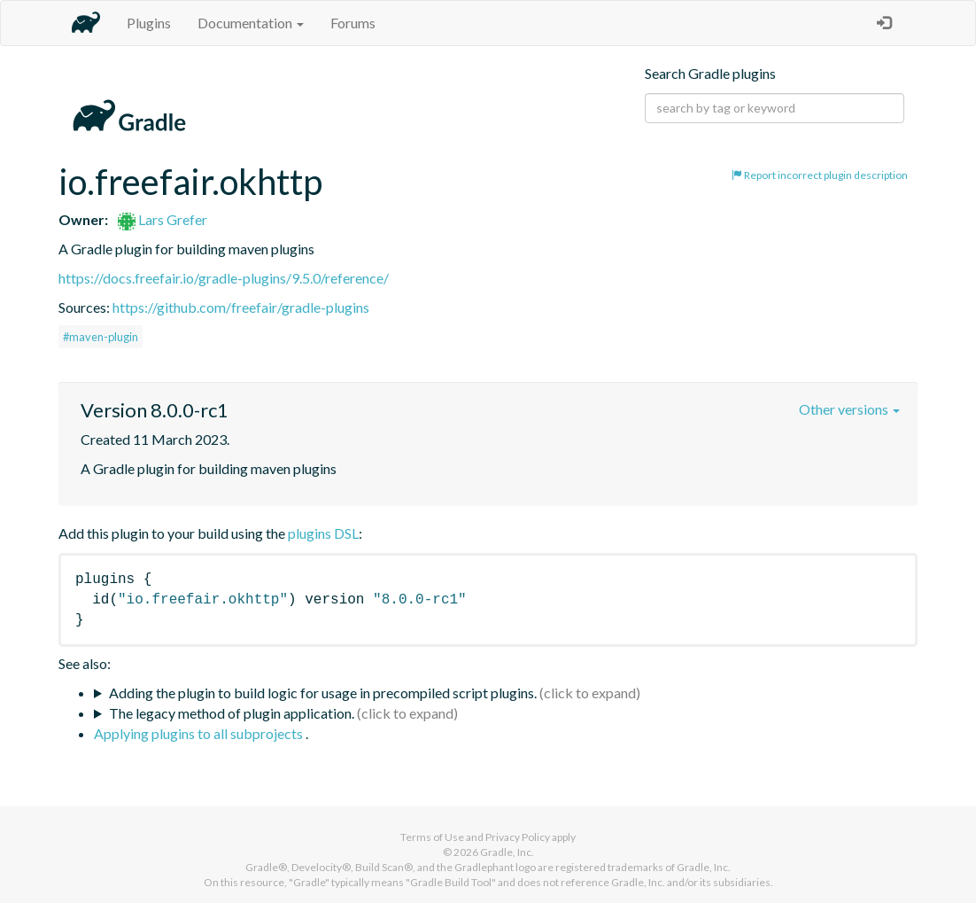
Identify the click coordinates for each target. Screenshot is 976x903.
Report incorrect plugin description (820, 175)
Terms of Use (432, 837)
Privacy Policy (517, 837)
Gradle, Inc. (507, 852)
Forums (353, 22)
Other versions (849, 409)
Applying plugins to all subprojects (200, 733)
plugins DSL (323, 533)
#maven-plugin (100, 337)
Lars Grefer (162, 219)
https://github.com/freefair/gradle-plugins (240, 307)
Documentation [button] (251, 22)
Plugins (149, 22)
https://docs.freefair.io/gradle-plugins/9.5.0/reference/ (223, 277)
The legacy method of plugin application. (231, 712)
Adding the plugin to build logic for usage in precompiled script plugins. (323, 692)
